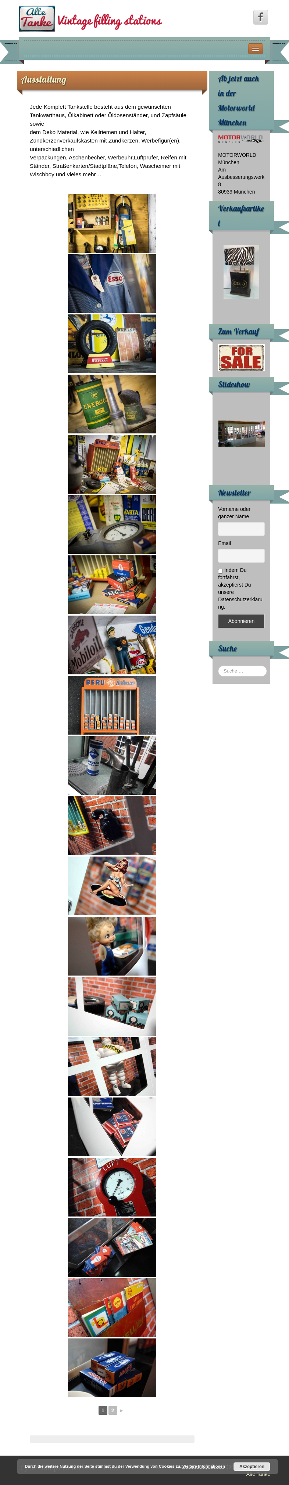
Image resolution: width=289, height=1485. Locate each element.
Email (224, 543)
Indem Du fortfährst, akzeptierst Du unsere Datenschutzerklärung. (240, 588)
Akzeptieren (251, 1466)
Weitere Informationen (203, 1466)
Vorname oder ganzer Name (234, 512)
